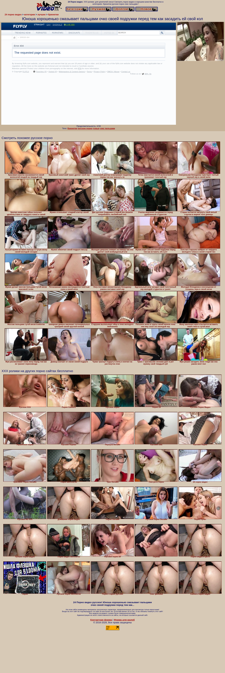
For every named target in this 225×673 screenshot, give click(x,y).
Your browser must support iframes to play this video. (88, 74)
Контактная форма (101, 619)
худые (96, 128)
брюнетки (72, 128)
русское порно (85, 128)
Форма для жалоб (124, 619)
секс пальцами (107, 128)
